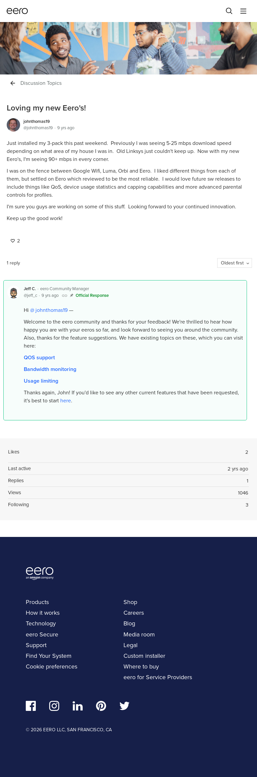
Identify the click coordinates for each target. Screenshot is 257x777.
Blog (129, 623)
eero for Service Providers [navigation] (157, 677)
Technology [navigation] (41, 623)
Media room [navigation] (139, 634)
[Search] (229, 11)
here (65, 400)
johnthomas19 (36, 121)
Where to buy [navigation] (141, 666)
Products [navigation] (37, 602)
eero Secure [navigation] (42, 634)
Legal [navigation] (130, 645)
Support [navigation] (36, 645)
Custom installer (144, 655)
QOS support (39, 357)
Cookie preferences (51, 666)
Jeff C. (30, 288)
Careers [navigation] (133, 612)
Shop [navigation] (130, 602)
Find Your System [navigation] (49, 655)
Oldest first (232, 262)
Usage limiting (41, 381)
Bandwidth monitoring (50, 369)
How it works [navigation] (43, 612)
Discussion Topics (41, 83)
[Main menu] (243, 11)
